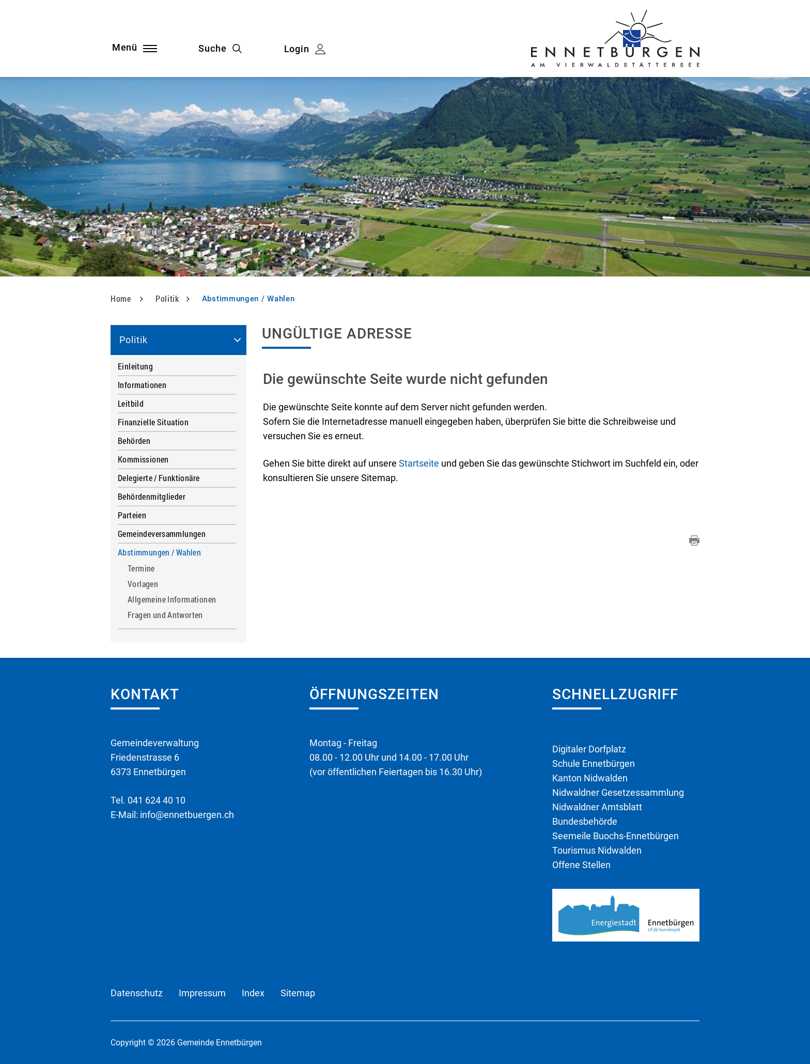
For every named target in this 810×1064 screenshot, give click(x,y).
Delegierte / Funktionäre (158, 477)
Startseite (419, 463)
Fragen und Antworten (165, 615)
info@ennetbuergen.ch (187, 814)
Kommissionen (143, 459)
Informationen (142, 384)
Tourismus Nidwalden (597, 850)
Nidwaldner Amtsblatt (597, 806)
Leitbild (131, 403)
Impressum (202, 993)
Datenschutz (137, 993)
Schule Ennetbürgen (593, 763)
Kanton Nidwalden (590, 778)
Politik (133, 339)
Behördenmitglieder (151, 496)
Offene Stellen (581, 864)
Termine (141, 569)
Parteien (132, 515)
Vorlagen (143, 584)
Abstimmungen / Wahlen (177, 552)
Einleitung (135, 366)
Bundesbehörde (584, 821)
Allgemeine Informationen (172, 600)
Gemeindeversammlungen (162, 533)
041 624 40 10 (156, 800)
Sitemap (298, 993)
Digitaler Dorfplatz (589, 749)
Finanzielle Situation (153, 422)
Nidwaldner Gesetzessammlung (618, 792)
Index (253, 993)
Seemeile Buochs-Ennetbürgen (615, 835)
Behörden (134, 440)
